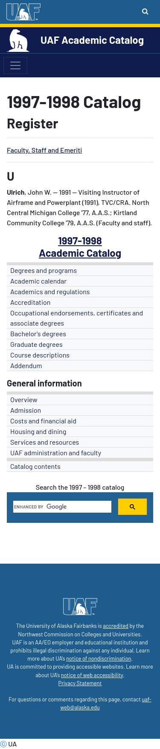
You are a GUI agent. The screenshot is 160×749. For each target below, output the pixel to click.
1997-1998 (80, 240)
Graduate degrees (36, 344)
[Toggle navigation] (15, 65)
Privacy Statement (80, 683)
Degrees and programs (43, 270)
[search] (61, 507)
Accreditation (30, 302)
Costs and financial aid (43, 421)
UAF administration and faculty (55, 452)
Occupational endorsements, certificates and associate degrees (76, 318)
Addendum (26, 365)
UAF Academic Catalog (92, 40)
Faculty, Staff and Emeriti (44, 150)
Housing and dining (38, 431)
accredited (115, 625)
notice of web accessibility (92, 675)
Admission (25, 410)
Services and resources (44, 442)
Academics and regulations (50, 291)
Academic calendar (38, 281)
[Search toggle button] (145, 11)
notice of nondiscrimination (98, 658)
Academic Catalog (80, 253)
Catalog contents (35, 466)
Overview (24, 399)
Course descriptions (40, 355)
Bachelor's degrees (38, 333)
